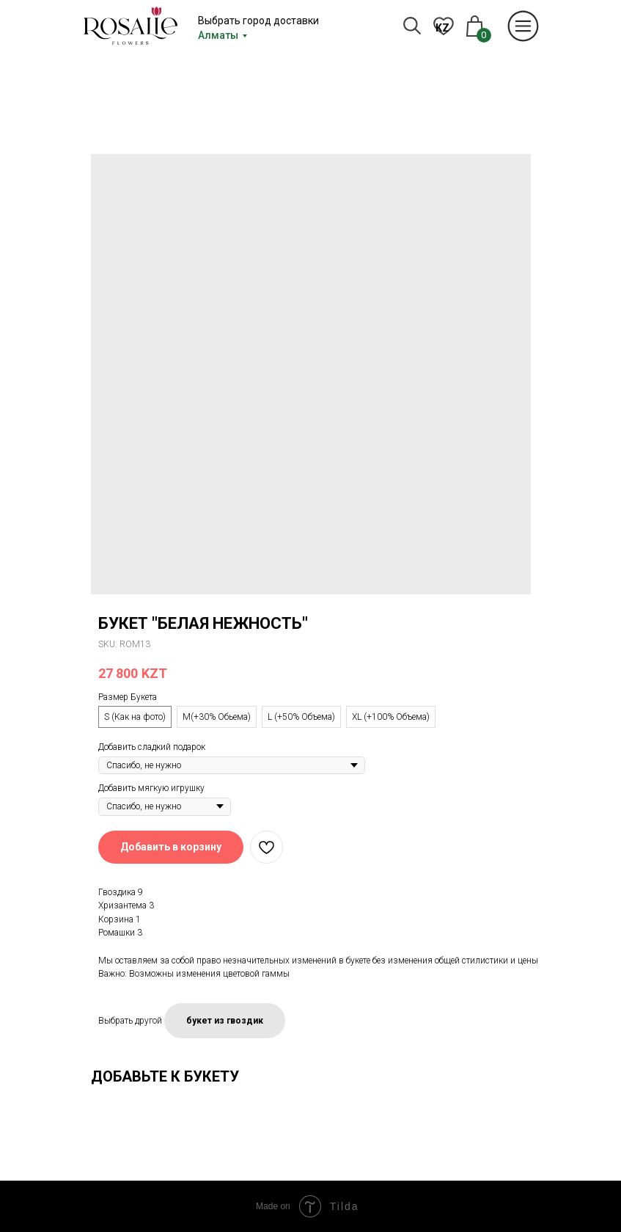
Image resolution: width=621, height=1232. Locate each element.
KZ (442, 28)
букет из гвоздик (224, 1021)
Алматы (218, 35)
